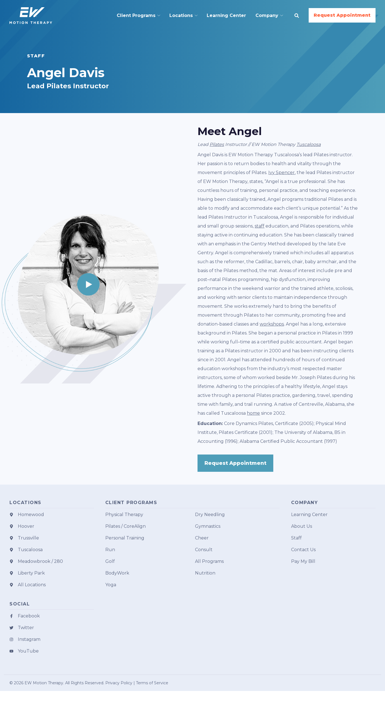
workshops (272, 324)
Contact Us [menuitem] (303, 549)
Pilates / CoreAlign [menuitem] (125, 526)
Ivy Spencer (281, 172)
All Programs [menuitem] (209, 561)
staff (259, 226)
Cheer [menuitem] (202, 538)
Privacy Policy (118, 682)
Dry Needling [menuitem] (210, 514)
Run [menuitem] (110, 549)
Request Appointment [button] (342, 15)
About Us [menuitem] (301, 526)
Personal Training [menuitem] (124, 538)
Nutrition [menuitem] (205, 573)
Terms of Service (152, 682)
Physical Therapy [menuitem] (124, 514)
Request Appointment (235, 463)
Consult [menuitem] (204, 549)
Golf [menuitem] (110, 561)
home (253, 413)
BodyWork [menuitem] (117, 573)
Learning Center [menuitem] (309, 514)
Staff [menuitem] (296, 538)
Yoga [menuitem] (110, 584)
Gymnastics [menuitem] (207, 526)
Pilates (216, 144)
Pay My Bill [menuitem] (303, 561)
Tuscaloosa (308, 144)
